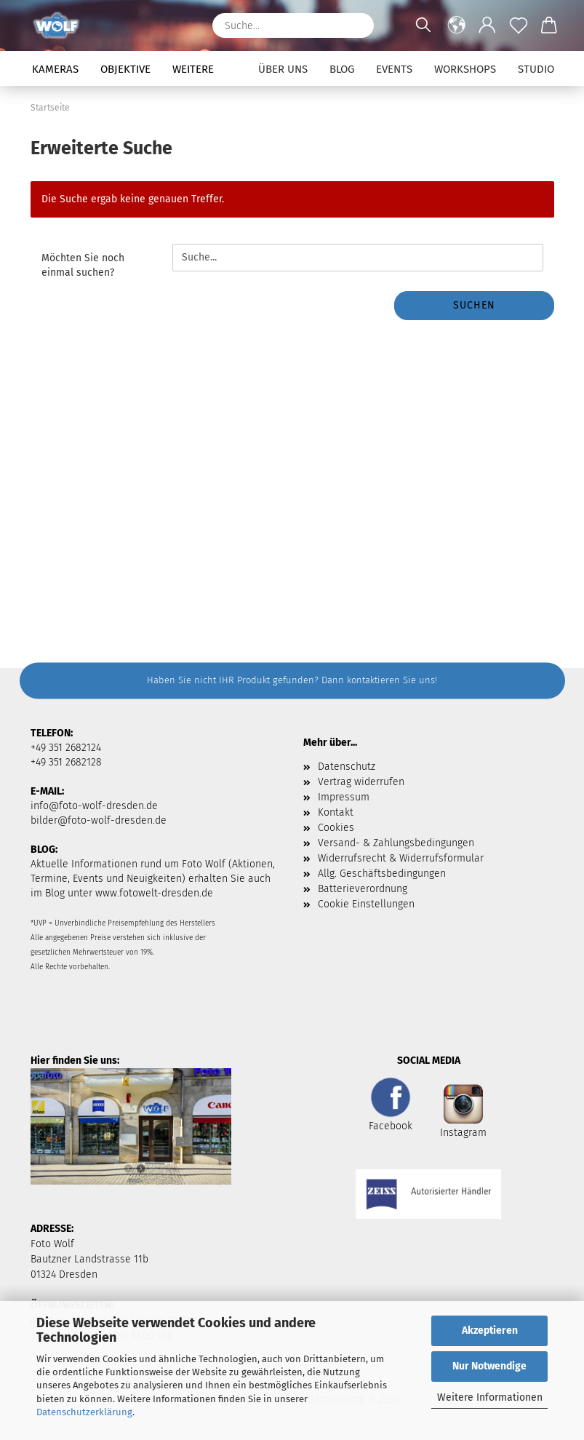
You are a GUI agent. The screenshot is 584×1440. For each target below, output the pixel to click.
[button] (457, 25)
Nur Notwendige (489, 1366)
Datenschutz (346, 766)
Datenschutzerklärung (84, 1412)
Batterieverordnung (362, 889)
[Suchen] (355, 25)
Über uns (283, 69)
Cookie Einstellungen (366, 904)
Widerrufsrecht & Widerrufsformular (401, 858)
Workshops (465, 69)
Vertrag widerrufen (361, 782)
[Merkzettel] (519, 25)
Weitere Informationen (490, 1397)
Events (394, 69)
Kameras (55, 69)
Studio (536, 69)
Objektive (125, 69)
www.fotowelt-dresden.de (154, 893)
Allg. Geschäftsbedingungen (382, 873)
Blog (341, 69)
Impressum (343, 797)
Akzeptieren (490, 1330)
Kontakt (335, 812)
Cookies (336, 828)
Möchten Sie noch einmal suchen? (82, 265)
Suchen (474, 305)
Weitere (193, 69)
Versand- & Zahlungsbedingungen (396, 843)
